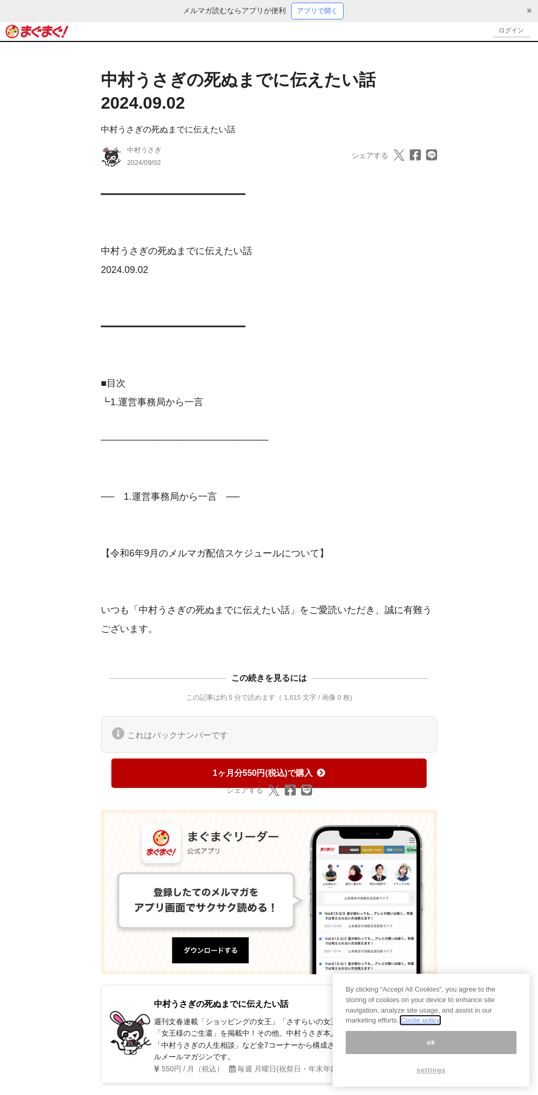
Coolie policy (420, 1020)
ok (431, 1042)
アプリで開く (317, 11)
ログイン (509, 31)
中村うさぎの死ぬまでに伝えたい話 (168, 129)
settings (431, 1070)
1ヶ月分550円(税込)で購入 (269, 773)
